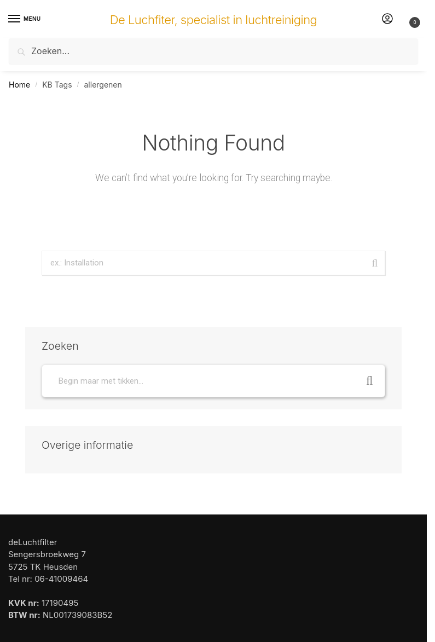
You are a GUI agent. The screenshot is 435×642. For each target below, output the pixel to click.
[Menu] (24, 19)
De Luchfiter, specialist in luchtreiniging (213, 20)
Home (19, 84)
